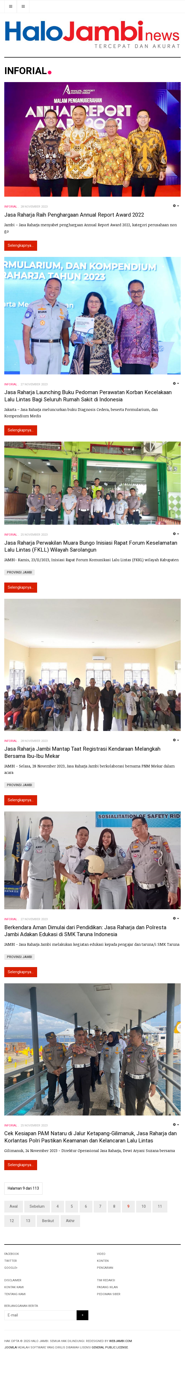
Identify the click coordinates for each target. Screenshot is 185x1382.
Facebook (11, 1254)
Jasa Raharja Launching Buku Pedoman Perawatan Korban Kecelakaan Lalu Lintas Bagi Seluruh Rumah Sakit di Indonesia (88, 396)
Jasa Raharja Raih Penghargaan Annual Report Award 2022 (74, 215)
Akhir (70, 1221)
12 (12, 1221)
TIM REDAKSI (106, 1280)
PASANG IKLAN (107, 1287)
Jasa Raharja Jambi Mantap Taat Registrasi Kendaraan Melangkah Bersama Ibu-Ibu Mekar (82, 752)
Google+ (10, 1268)
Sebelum (37, 1206)
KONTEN (103, 1261)
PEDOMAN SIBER (108, 1294)
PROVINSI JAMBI (19, 572)
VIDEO (101, 1254)
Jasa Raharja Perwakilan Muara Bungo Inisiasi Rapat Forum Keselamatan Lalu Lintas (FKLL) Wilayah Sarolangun (90, 546)
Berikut (48, 1221)
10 (143, 1206)
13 (28, 1221)
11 (160, 1206)
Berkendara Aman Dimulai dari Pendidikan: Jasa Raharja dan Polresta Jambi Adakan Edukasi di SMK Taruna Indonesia (85, 931)
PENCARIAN (105, 1268)
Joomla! (10, 1347)
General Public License (110, 1347)
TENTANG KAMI (15, 1294)
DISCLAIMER (12, 1280)
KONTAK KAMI (14, 1287)
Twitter (10, 1261)
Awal (14, 1206)
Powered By (28, 1358)
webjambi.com (120, 1341)
